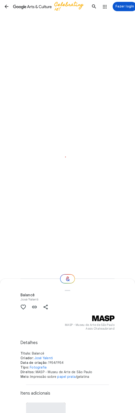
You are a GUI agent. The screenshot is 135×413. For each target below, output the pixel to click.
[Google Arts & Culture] (50, 6)
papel (61, 377)
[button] (6, 6)
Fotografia (38, 367)
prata (71, 377)
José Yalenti (29, 299)
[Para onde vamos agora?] (67, 278)
